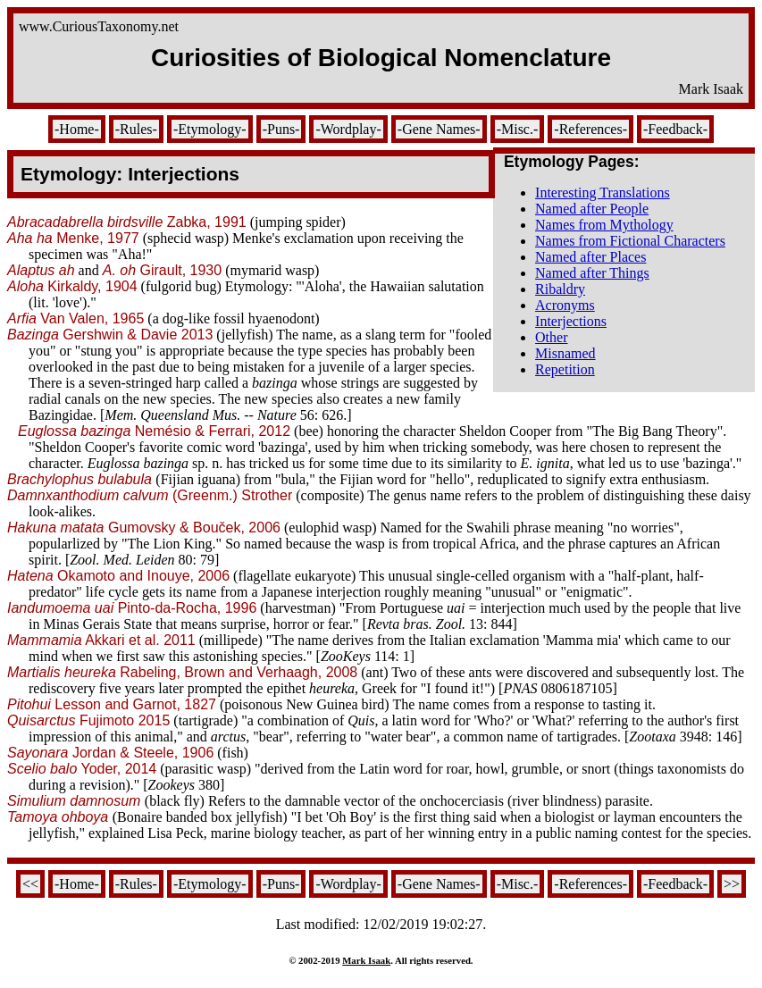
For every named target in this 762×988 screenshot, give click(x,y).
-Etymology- (210, 129)
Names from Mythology (604, 224)
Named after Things (592, 272)
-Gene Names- (439, 129)
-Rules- (136, 129)
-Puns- (281, 129)
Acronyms (565, 305)
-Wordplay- (348, 129)
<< (30, 884)
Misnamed (565, 353)
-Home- (76, 129)
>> (732, 884)
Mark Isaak (366, 960)
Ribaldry (560, 289)
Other (551, 337)
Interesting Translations (602, 192)
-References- (590, 129)
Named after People (592, 208)
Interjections (571, 321)
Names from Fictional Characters (630, 240)
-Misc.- (518, 129)
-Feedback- (675, 129)
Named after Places (590, 256)
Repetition (565, 369)
